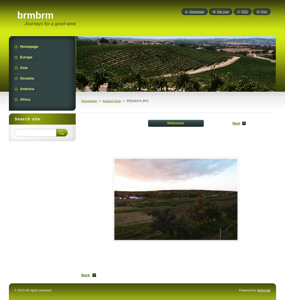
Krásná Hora (112, 101)
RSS (245, 11)
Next (236, 123)
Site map (223, 11)
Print (264, 11)
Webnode (264, 290)
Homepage (89, 101)
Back (85, 275)
